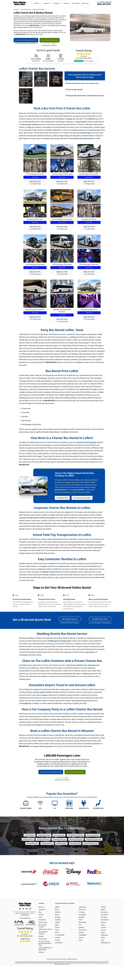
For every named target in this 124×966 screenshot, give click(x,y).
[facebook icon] (20, 909)
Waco (102, 940)
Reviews (41, 936)
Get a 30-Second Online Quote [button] (75, 772)
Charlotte (58, 920)
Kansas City (82, 909)
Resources (86, 3)
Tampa (103, 937)
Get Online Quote (70, 619)
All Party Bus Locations (45, 929)
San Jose (103, 922)
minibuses (91, 119)
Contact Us (66, 3)
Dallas (65, 520)
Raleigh (103, 909)
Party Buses (42, 920)
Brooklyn (57, 917)
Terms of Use (57, 964)
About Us (41, 907)
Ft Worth (57, 937)
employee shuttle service (52, 572)
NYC (80, 925)
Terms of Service (66, 964)
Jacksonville (82, 907)
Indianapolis (58, 942)
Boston (57, 915)
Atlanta (57, 907)
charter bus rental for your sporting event (82, 665)
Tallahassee (104, 935)
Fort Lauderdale (59, 935)
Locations (46, 3)
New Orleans (82, 930)
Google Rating (25, 939)
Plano (80, 940)
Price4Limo (16, 9)
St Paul (103, 932)
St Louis (103, 930)
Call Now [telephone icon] (102, 2)
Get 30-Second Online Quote (82, 498)
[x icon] (27, 909)
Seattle (103, 925)
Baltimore (58, 912)
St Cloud (103, 927)
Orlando (81, 932)
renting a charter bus (36, 451)
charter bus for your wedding (42, 22)
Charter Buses (43, 922)
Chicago (57, 922)
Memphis (81, 917)
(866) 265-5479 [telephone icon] (104, 4)
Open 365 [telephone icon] (108, 2)
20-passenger (81, 122)
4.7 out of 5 (83, 56)
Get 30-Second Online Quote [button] (49, 40)
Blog (40, 912)
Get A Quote (75, 3)
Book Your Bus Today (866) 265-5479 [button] (26, 40)
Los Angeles (82, 915)
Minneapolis (82, 922)
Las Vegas (82, 912)
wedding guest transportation (59, 641)
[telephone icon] (98, 2)
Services (41, 915)
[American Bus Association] (31, 923)
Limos (40, 917)
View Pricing (36, 177)
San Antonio (104, 915)
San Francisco (105, 920)
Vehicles (37, 3)
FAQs (40, 945)
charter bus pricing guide (86, 442)
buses (20, 27)
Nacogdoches (26, 703)
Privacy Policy (43, 939)
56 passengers (86, 133)
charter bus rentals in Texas (22, 18)
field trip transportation (84, 138)
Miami (81, 920)
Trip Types (57, 3)
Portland (103, 907)
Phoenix (81, 937)
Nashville (81, 927)
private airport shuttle (42, 692)
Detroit (57, 930)
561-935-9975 (79, 490)
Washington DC (105, 942)
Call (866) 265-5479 (62, 498)
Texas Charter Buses (25, 9)
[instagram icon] (23, 909)
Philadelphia (82, 935)
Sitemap (41, 952)
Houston (57, 940)
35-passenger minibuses (30, 124)
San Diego (104, 917)
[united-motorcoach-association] (19, 923)
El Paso (57, 932)
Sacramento (104, 912)
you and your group (44, 746)
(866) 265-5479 (35, 181)
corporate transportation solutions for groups (37, 518)
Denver (57, 927)
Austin (71, 520)
